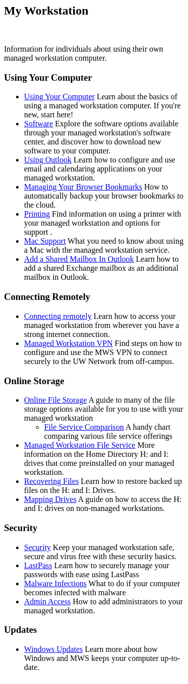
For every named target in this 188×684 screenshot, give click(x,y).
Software (38, 123)
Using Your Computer (59, 96)
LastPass (38, 565)
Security (37, 547)
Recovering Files (51, 481)
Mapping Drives (50, 499)
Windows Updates (53, 649)
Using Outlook (48, 159)
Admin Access (47, 601)
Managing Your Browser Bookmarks (83, 187)
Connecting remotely (58, 316)
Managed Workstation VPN (68, 343)
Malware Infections (55, 583)
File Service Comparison (84, 427)
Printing (37, 214)
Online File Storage (55, 400)
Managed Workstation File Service (79, 445)
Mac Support (45, 241)
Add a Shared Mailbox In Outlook (79, 259)
